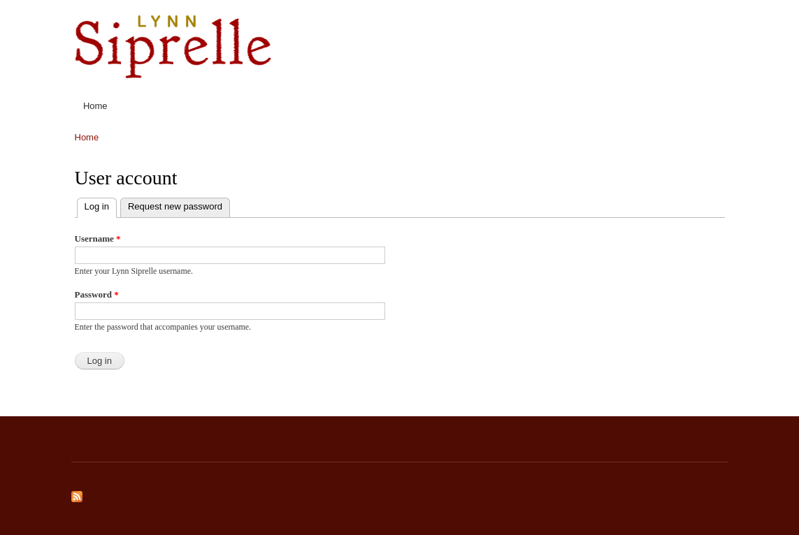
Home (95, 106)
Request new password (175, 206)
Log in (101, 205)
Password (97, 294)
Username (98, 238)
